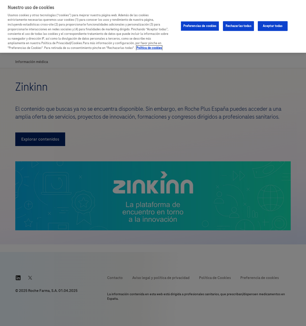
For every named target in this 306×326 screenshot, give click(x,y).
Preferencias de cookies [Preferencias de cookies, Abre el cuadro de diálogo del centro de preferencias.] (199, 26)
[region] (153, 26)
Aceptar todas (273, 26)
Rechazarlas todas (238, 26)
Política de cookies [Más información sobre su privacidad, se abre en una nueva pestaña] (149, 48)
